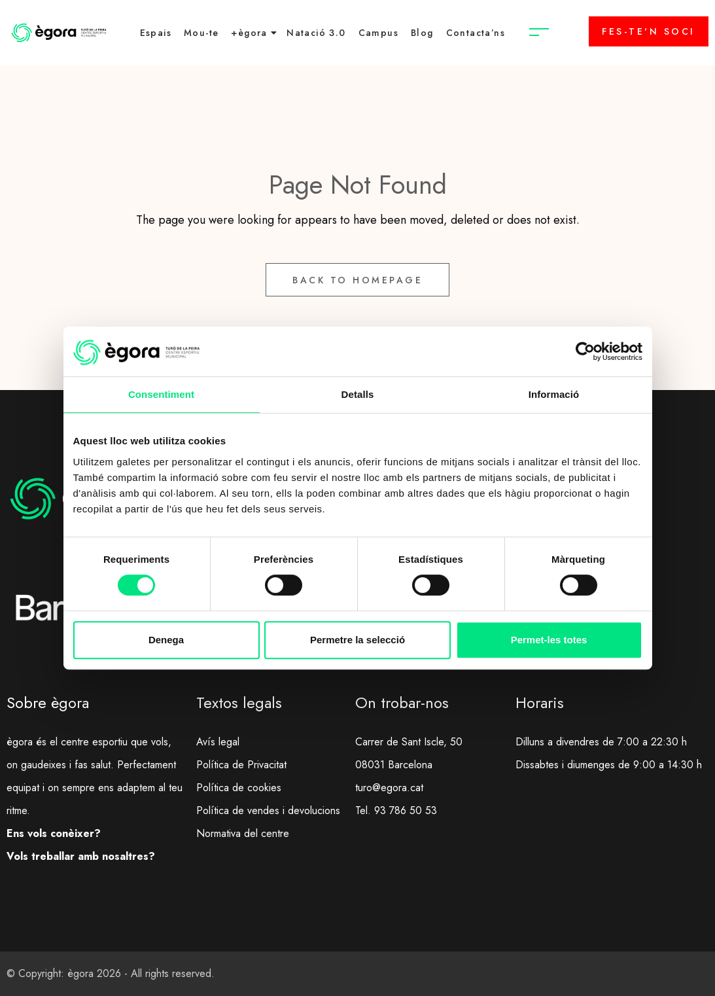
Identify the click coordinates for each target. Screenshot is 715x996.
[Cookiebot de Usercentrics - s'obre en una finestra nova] (585, 351)
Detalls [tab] (357, 394)
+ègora (249, 32)
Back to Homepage (357, 280)
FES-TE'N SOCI (648, 31)
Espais (155, 32)
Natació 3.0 (316, 32)
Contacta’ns (475, 32)
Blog (422, 32)
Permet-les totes (549, 639)
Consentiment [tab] (161, 394)
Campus (378, 32)
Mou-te (201, 32)
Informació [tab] (554, 394)
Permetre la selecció (357, 639)
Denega (166, 639)
